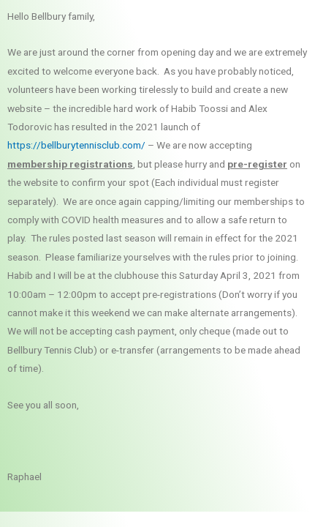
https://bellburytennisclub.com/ (76, 145)
